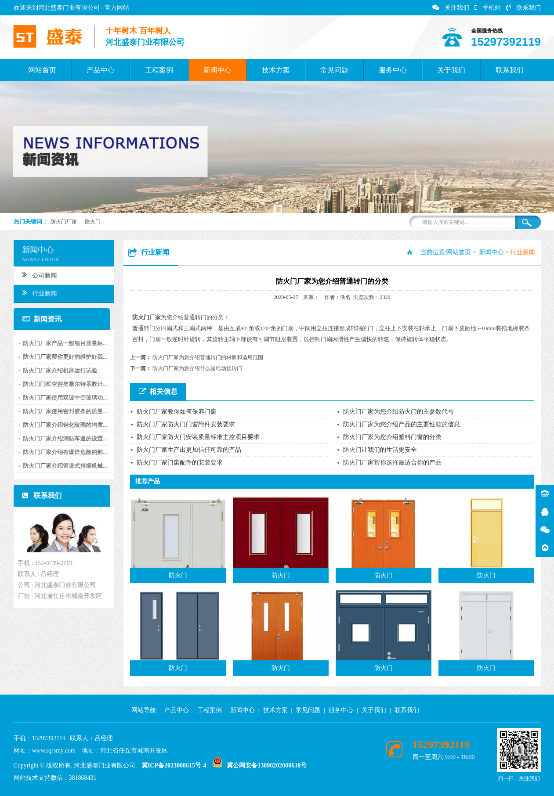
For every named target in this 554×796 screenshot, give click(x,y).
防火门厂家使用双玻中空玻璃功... (62, 397)
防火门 (93, 222)
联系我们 (523, 7)
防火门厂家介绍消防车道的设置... (62, 438)
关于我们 (451, 70)
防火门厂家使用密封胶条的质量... (62, 411)
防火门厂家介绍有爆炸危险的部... (62, 452)
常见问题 (334, 70)
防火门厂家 (64, 222)
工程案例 (159, 70)
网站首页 (42, 70)
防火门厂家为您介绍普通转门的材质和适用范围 (207, 357)
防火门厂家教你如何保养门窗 (177, 411)
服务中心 (393, 70)
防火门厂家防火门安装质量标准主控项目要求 (198, 437)
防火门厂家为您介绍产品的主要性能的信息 (401, 424)
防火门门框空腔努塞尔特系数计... (62, 384)
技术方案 (276, 70)
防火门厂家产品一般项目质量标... (62, 343)
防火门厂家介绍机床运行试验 (57, 370)
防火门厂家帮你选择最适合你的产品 (392, 462)
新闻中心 (217, 70)
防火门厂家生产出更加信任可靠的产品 (189, 450)
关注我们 (450, 7)
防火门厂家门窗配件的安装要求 (180, 462)
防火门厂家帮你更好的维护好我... (62, 356)
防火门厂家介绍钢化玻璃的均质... (62, 424)
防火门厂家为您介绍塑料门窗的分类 (392, 437)
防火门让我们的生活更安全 (380, 450)
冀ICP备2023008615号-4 (173, 765)
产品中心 (101, 70)
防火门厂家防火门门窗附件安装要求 (186, 424)
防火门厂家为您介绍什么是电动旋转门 (197, 368)
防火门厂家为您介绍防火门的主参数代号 (398, 411)
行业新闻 (36, 292)
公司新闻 (36, 274)
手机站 (487, 7)
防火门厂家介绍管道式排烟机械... (62, 465)
